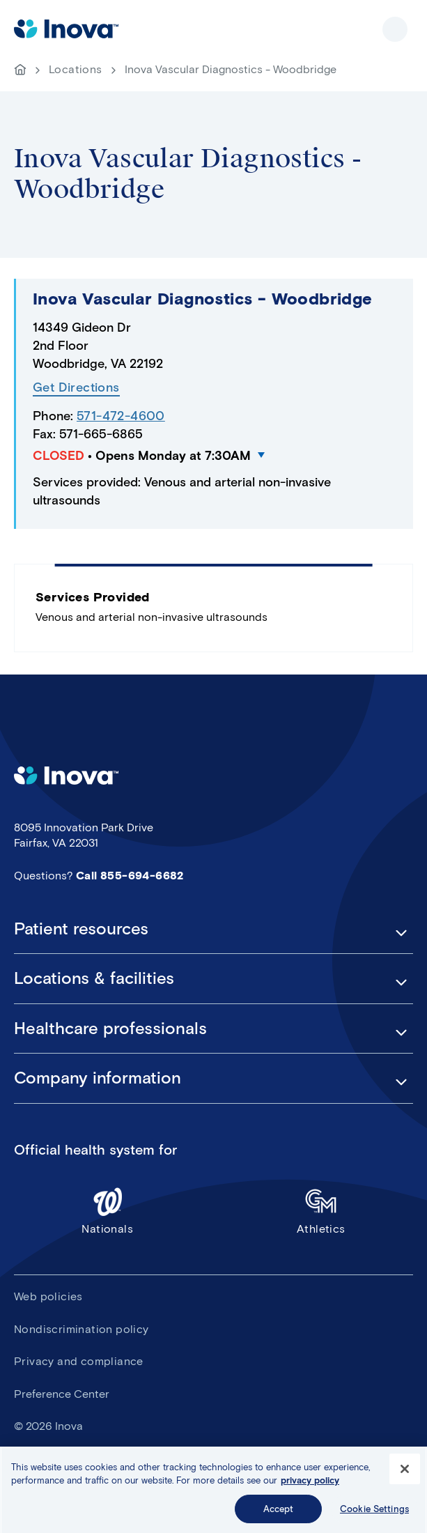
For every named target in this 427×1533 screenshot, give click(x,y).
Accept (278, 1515)
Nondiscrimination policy (81, 1329)
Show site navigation (394, 29)
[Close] (404, 1475)
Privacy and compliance (78, 1361)
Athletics (321, 1210)
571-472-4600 (121, 416)
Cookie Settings (374, 1515)
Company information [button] (97, 1078)
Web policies (48, 1296)
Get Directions (76, 387)
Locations (75, 69)
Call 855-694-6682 (130, 875)
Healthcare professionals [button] (110, 1028)
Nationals (107, 1210)
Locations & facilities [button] (94, 978)
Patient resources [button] (81, 929)
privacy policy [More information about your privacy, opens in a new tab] (310, 1486)
